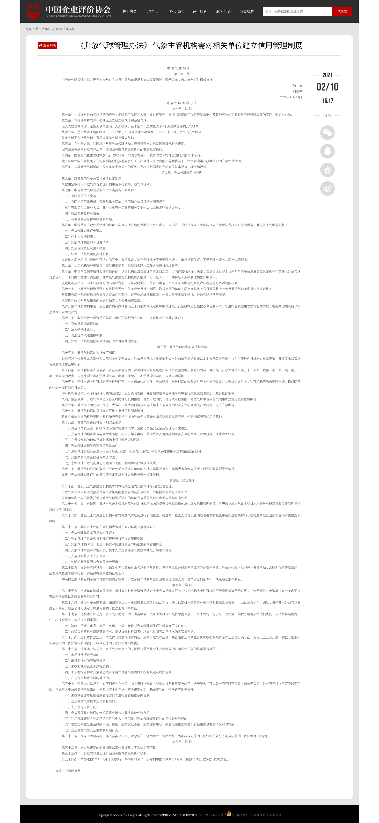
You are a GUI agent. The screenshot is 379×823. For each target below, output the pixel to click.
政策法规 (48, 29)
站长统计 (275, 815)
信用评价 (270, 11)
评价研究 (200, 11)
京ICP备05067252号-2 (212, 815)
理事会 (152, 11)
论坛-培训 (223, 11)
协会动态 (176, 11)
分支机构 (247, 11)
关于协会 (129, 11)
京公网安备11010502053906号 (250, 815)
